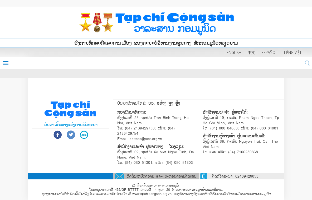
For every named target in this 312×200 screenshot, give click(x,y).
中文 (251, 52)
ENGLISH (234, 52)
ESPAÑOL (269, 52)
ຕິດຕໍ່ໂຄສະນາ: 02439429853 (235, 176)
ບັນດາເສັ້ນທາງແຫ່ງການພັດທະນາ (70, 125)
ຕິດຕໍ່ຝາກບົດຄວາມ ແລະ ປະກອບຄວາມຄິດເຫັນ (161, 176)
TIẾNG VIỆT (292, 52)
